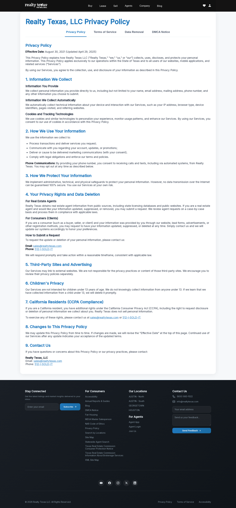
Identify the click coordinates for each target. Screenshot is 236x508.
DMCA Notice (161, 32)
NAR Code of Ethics (95, 423)
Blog (159, 5)
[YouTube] (101, 483)
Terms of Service (105, 32)
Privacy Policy (75, 32)
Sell (115, 5)
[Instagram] (118, 483)
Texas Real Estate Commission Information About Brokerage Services (104, 454)
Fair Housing (91, 414)
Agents (128, 6)
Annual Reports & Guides (97, 401)
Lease (102, 5)
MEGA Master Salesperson (98, 419)
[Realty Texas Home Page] (36, 6)
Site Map (89, 437)
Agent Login (135, 426)
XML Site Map (92, 460)
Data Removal (134, 32)
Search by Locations (95, 432)
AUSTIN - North (136, 396)
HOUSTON (134, 410)
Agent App (134, 422)
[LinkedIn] (135, 483)
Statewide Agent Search (97, 442)
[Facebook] (110, 483)
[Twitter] (126, 483)
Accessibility (91, 396)
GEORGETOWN (136, 405)
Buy (90, 6)
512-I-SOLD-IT (44, 249)
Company (145, 6)
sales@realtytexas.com (47, 246)
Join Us (132, 431)
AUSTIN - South (136, 401)
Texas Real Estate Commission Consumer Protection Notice (100, 447)
